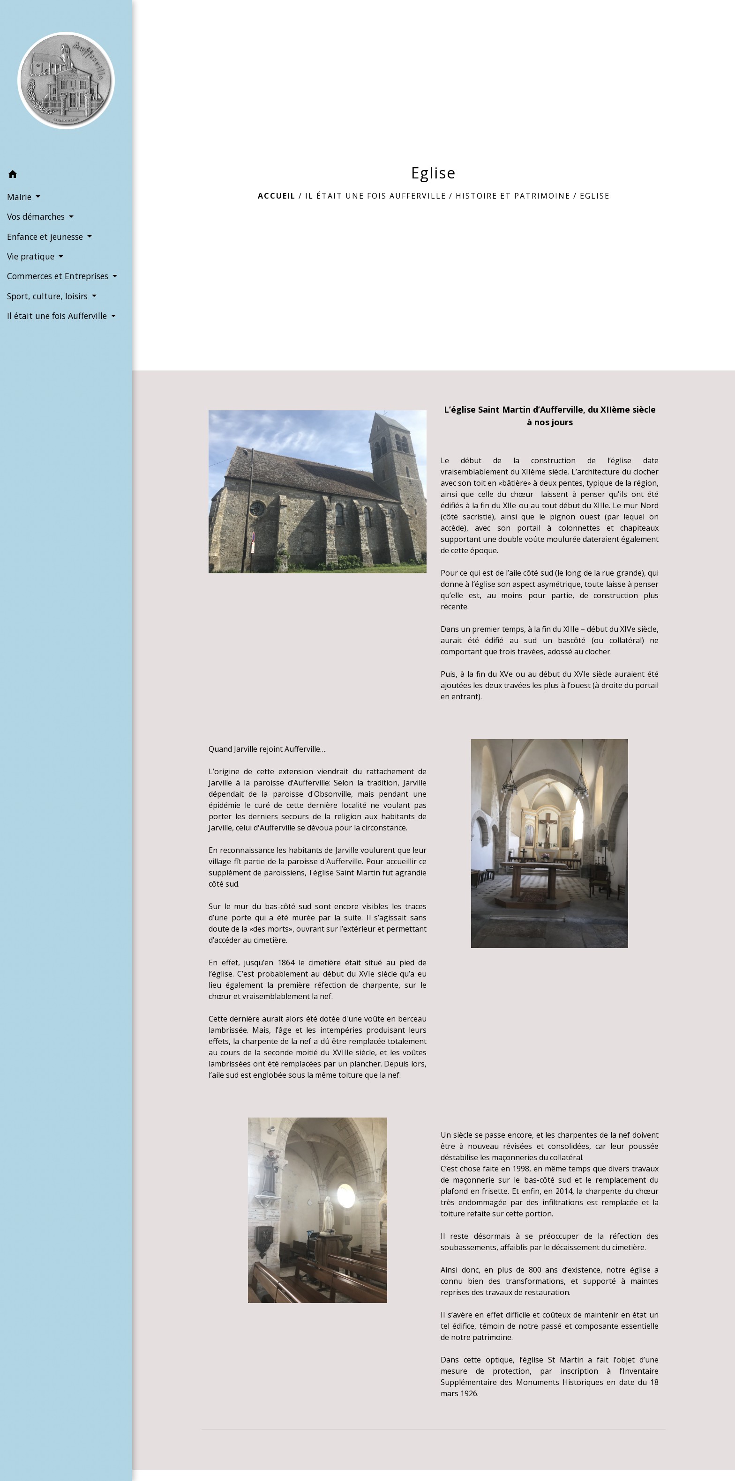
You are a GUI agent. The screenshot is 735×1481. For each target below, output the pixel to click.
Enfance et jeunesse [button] (46, 236)
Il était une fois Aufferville (375, 196)
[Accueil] (66, 82)
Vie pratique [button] (32, 256)
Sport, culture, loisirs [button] (48, 296)
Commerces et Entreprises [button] (59, 275)
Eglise (595, 196)
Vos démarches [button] (37, 216)
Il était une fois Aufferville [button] (58, 315)
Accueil (277, 196)
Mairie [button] (20, 196)
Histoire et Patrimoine (513, 196)
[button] (66, 175)
